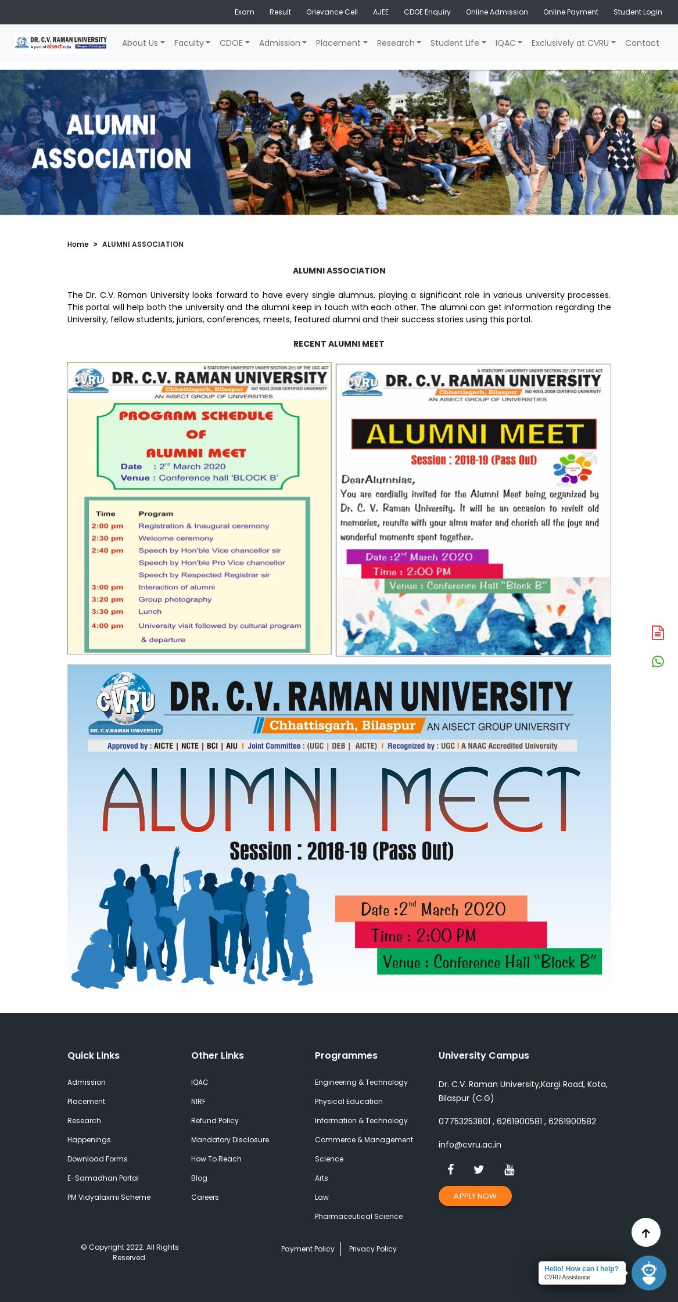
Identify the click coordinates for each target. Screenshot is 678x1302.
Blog (199, 1178)
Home (78, 244)
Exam (244, 12)
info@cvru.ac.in (470, 1144)
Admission (279, 43)
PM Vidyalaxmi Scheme (108, 1197)
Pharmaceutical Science (359, 1216)
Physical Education (349, 1101)
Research (396, 43)
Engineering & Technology (361, 1082)
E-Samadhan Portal (103, 1178)
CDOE (231, 43)
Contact (642, 43)
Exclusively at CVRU (570, 43)
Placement (338, 43)
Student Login (638, 12)
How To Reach (216, 1159)
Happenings (89, 1140)
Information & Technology (361, 1120)
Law (322, 1197)
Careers (205, 1197)
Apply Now (475, 1196)
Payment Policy (308, 1249)
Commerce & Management (364, 1140)
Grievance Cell (332, 12)
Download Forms (97, 1159)
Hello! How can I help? (581, 1269)
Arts (321, 1178)
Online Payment (570, 12)
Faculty (189, 43)
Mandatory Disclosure (230, 1140)
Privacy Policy (373, 1249)
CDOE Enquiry (427, 12)
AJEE (381, 12)
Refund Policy (215, 1120)
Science (329, 1159)
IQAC (506, 43)
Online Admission (497, 12)
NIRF (198, 1101)
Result (280, 12)
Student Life (455, 43)
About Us (140, 43)
